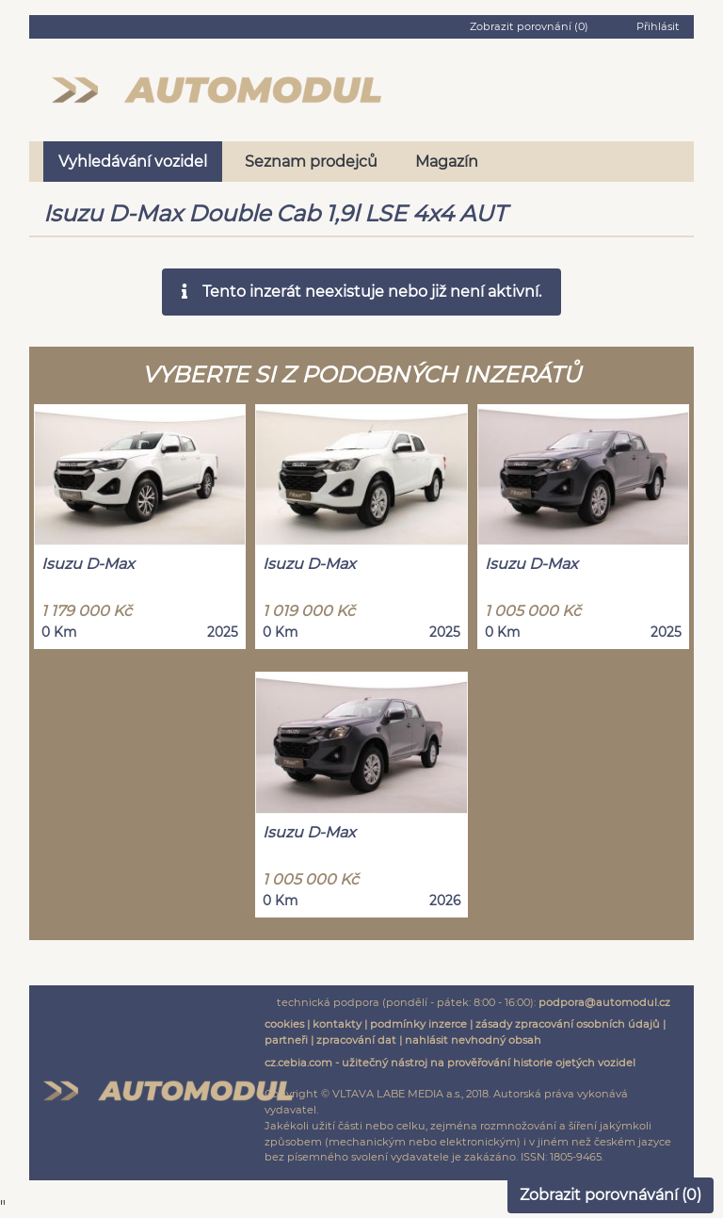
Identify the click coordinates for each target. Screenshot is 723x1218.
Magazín (446, 162)
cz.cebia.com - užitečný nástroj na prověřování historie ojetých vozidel (450, 1062)
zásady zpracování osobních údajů (567, 1024)
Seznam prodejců (311, 162)
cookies (284, 1024)
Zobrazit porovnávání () (610, 1195)
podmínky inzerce (418, 1024)
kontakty (337, 1024)
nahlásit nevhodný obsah (473, 1040)
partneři (286, 1040)
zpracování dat (356, 1040)
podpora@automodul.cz (604, 1002)
